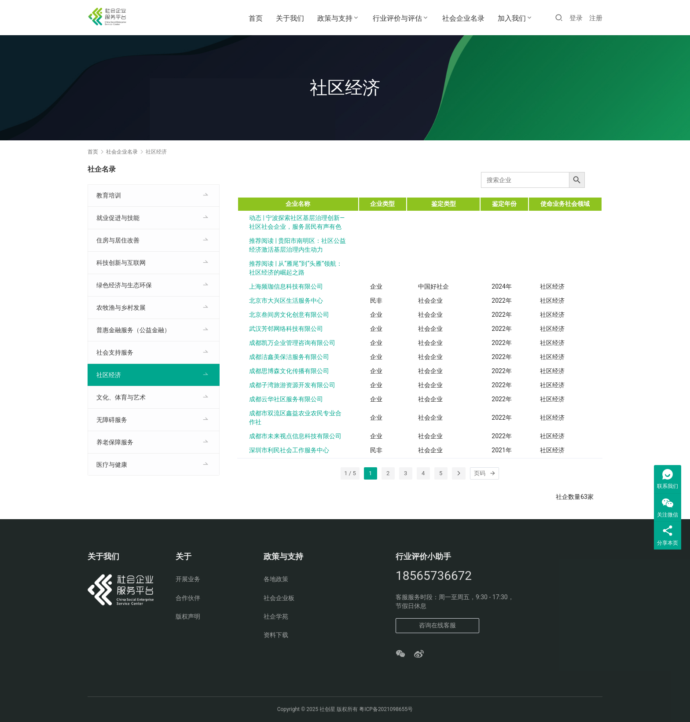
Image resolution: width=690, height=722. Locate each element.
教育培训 (108, 195)
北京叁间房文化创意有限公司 (289, 314)
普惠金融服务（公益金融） (133, 330)
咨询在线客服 (437, 625)
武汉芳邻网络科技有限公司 (286, 328)
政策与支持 (334, 18)
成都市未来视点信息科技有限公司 (295, 436)
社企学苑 (276, 616)
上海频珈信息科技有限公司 (286, 286)
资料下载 (276, 634)
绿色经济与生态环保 (124, 285)
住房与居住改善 (117, 240)
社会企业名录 (463, 18)
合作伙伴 (188, 597)
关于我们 (290, 18)
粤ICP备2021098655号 (386, 709)
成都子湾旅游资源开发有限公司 (292, 384)
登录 (576, 18)
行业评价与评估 (397, 18)
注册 (595, 18)
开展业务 (188, 579)
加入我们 (512, 18)
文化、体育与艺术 (121, 397)
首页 (256, 18)
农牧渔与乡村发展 (121, 307)
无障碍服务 (111, 419)
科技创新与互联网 (121, 262)
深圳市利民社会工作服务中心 (289, 450)
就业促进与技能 (117, 217)
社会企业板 (279, 597)
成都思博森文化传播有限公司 (289, 370)
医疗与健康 (111, 464)
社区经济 (108, 374)
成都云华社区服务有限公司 (286, 399)
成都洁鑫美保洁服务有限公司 (289, 356)
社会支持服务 (114, 352)
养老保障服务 (114, 442)
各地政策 (276, 579)
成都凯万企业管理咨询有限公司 (292, 342)
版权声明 (188, 616)
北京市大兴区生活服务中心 (286, 300)
